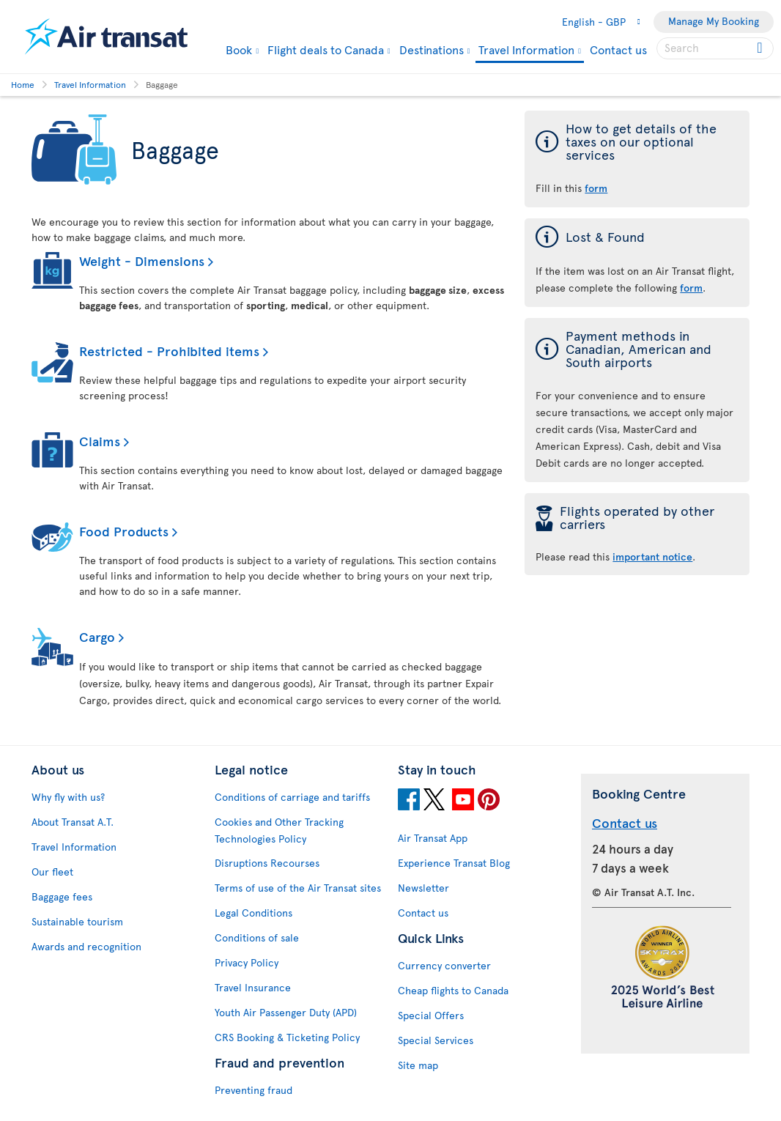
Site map (418, 1065)
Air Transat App (432, 838)
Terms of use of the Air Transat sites (298, 888)
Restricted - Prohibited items (169, 350)
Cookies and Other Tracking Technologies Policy (279, 830)
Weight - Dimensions (141, 260)
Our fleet (52, 871)
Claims (99, 441)
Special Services (435, 1040)
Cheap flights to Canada (453, 990)
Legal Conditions (253, 913)
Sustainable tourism (77, 921)
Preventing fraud (253, 1090)
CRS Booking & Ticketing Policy (287, 1037)
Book (239, 49)
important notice (652, 556)
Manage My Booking (713, 21)
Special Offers (431, 1015)
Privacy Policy (246, 962)
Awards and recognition (86, 946)
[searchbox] (715, 48)
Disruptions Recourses (267, 863)
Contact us (618, 49)
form (691, 288)
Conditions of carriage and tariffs (292, 797)
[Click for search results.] (761, 48)
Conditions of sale (257, 937)
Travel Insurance (253, 987)
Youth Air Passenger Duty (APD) (286, 1012)
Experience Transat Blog (454, 863)
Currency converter (444, 965)
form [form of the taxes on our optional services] (596, 188)
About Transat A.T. (73, 822)
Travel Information (526, 50)
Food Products (124, 531)
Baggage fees (62, 896)
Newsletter (423, 888)
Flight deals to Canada (325, 49)
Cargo (97, 636)
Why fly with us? (68, 797)
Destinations (431, 49)
